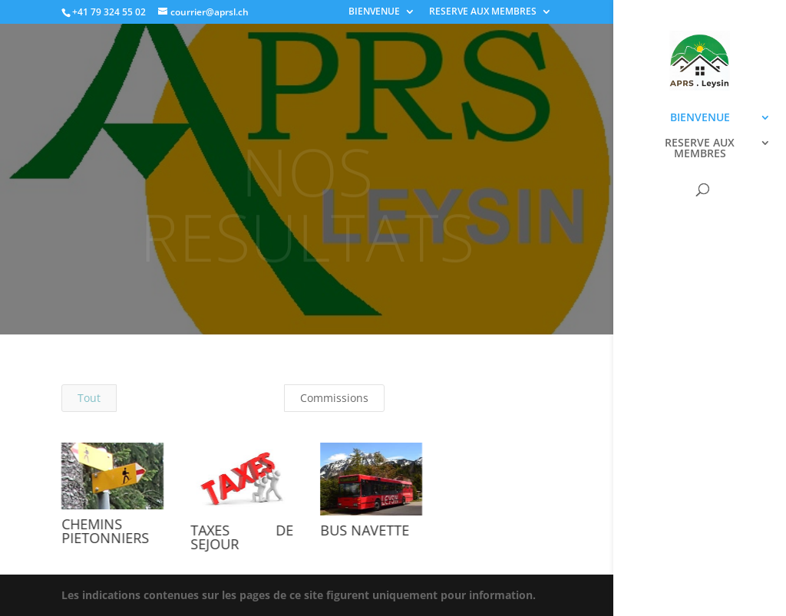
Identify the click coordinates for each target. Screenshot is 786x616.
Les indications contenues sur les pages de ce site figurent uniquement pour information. (298, 595)
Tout (89, 397)
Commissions (334, 397)
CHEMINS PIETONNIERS (104, 531)
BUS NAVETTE (364, 530)
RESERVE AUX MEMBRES (483, 12)
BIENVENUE (374, 12)
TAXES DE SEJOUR (241, 537)
